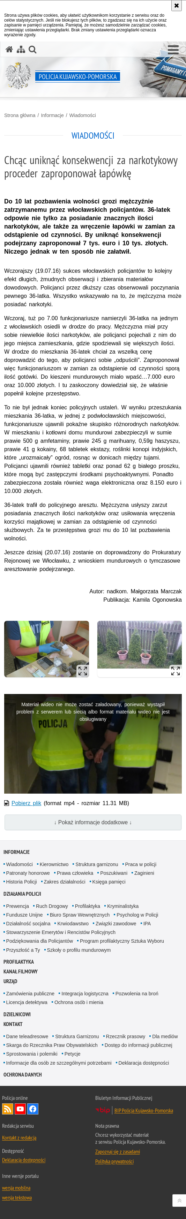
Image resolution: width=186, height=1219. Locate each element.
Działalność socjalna (28, 923)
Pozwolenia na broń (137, 993)
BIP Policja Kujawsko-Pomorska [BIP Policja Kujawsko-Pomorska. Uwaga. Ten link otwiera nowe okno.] (143, 1110)
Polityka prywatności (114, 1161)
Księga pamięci (109, 882)
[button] (173, 50)
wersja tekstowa (17, 1197)
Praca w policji (140, 864)
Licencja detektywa (26, 1002)
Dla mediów (165, 1036)
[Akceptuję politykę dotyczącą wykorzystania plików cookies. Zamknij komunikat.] (176, 5)
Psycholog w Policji (137, 915)
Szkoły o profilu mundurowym (79, 950)
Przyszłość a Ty (23, 950)
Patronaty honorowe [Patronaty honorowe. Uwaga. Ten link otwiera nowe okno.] (28, 873)
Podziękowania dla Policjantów (39, 941)
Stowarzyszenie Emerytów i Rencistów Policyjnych (61, 932)
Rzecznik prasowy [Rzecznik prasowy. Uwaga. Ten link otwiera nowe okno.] (126, 1036)
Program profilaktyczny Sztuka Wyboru (122, 941)
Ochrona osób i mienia (78, 1002)
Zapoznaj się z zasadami (117, 1151)
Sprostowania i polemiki (32, 1054)
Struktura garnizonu (96, 864)
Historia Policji (21, 882)
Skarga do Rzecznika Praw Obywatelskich (52, 1045)
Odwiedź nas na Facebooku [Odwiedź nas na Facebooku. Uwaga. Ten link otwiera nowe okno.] (32, 1108)
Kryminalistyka (123, 906)
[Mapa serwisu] (21, 49)
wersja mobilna (16, 1187)
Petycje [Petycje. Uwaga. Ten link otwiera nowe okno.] (73, 1054)
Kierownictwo (54, 864)
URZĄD (10, 981)
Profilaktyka (87, 906)
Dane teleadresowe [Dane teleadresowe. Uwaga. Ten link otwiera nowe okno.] (27, 1036)
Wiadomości (82, 115)
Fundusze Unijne (24, 915)
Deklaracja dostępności (144, 1063)
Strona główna (20, 115)
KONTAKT (13, 1024)
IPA (147, 923)
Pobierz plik (26, 803)
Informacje (52, 115)
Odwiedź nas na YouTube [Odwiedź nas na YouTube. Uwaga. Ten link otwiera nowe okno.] (20, 1108)
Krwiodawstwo (72, 923)
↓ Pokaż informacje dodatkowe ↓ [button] (93, 822)
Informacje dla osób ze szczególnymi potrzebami (59, 1063)
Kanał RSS (7, 1108)
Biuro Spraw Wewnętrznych (80, 915)
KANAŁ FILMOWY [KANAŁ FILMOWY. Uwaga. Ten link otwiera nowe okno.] (20, 971)
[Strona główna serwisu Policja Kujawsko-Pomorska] (9, 49)
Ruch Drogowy (52, 906)
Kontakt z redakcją (19, 1137)
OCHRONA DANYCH (22, 1074)
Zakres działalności (64, 882)
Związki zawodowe (116, 923)
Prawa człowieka (75, 873)
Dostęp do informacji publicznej (138, 1045)
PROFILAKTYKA (18, 961)
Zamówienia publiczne (30, 993)
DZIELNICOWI (17, 1014)
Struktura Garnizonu (77, 1036)
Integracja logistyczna (85, 993)
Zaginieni (144, 873)
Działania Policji (22, 893)
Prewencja (17, 906)
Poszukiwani (113, 873)
